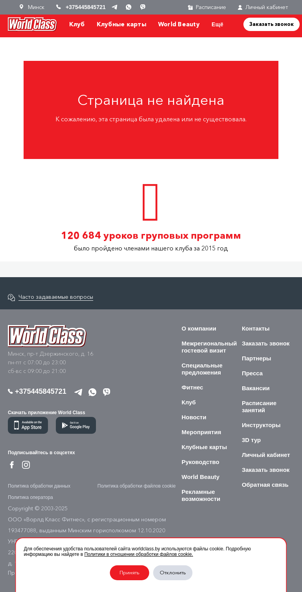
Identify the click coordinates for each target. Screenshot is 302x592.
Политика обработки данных (39, 486)
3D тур (251, 440)
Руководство (200, 462)
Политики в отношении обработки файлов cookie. (138, 554)
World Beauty (179, 24)
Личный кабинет (263, 7)
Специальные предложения (202, 369)
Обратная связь (265, 484)
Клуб (77, 24)
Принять (130, 573)
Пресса (252, 373)
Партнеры (256, 358)
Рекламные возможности (201, 495)
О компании (199, 328)
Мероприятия (201, 432)
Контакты (256, 328)
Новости (194, 417)
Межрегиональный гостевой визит (209, 347)
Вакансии (256, 388)
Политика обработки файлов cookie (137, 486)
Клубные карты (121, 24)
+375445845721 (37, 391)
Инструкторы (261, 425)
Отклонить (173, 573)
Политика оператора (30, 497)
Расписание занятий (259, 406)
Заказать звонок (271, 24)
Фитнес (192, 387)
